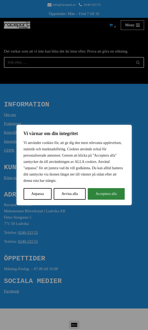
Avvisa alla (70, 194)
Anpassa (37, 194)
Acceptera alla (106, 194)
